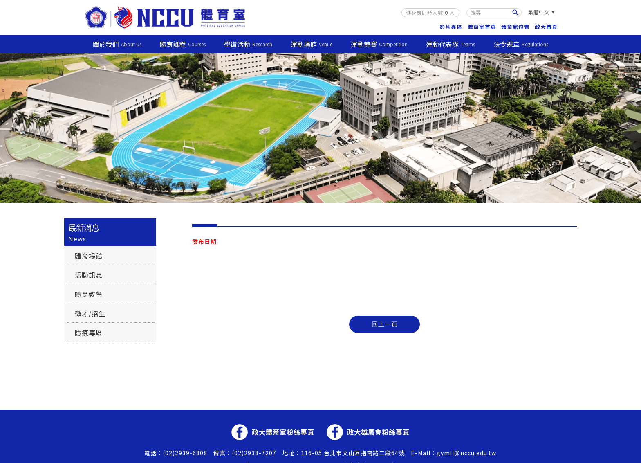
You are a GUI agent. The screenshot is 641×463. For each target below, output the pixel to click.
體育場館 (89, 255)
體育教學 (89, 294)
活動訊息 (89, 274)
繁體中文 (538, 12)
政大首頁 (546, 26)
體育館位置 (515, 26)
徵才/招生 (90, 313)
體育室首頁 (482, 26)
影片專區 (450, 26)
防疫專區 (89, 332)
